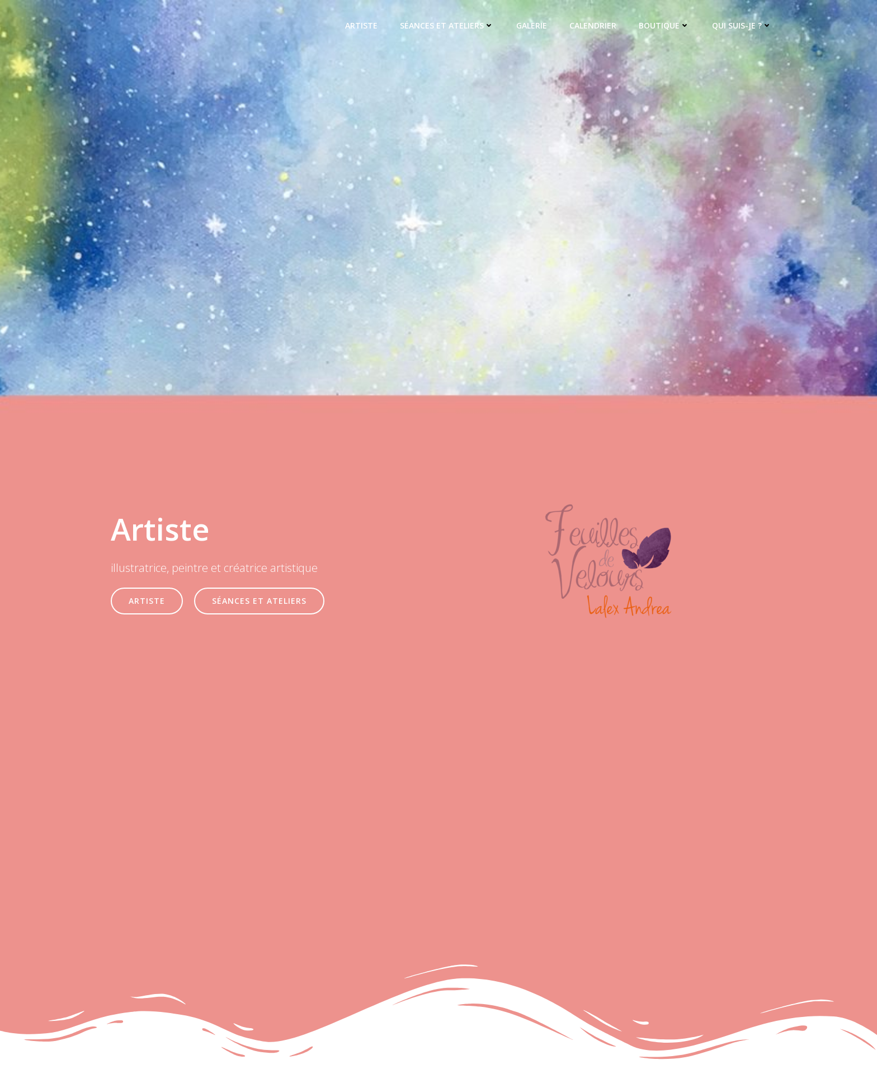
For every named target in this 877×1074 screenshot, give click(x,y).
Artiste (361, 25)
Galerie (531, 25)
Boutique (664, 25)
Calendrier (592, 25)
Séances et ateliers (447, 25)
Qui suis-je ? (742, 25)
